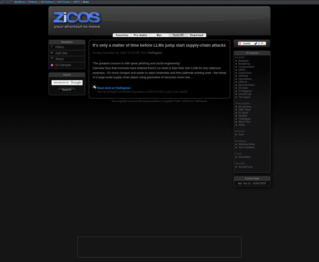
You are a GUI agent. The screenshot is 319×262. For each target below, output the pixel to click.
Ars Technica (244, 107)
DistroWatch (244, 157)
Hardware (240, 141)
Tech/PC (240, 57)
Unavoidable (242, 103)
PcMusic (33, 2)
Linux (238, 153)
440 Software (48, 2)
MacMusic (20, 2)
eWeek (241, 70)
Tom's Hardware (246, 147)
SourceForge (244, 94)
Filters (59, 47)
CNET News (244, 109)
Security (240, 163)
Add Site (61, 53)
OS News (243, 88)
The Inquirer (244, 97)
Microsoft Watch (246, 85)
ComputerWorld (246, 67)
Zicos (86, 2)
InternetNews (245, 79)
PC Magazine (245, 91)
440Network (201, 101)
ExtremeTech (244, 73)
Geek (241, 134)
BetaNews (243, 61)
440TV (76, 2)
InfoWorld (243, 76)
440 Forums (63, 2)
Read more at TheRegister (112, 88)
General (239, 131)
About (59, 59)
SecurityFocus (245, 167)
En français (63, 65)
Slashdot (242, 116)
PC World (243, 113)
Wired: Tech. (244, 122)
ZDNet (241, 125)
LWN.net (242, 82)
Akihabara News (246, 144)
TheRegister (155, 52)
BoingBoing (244, 64)
